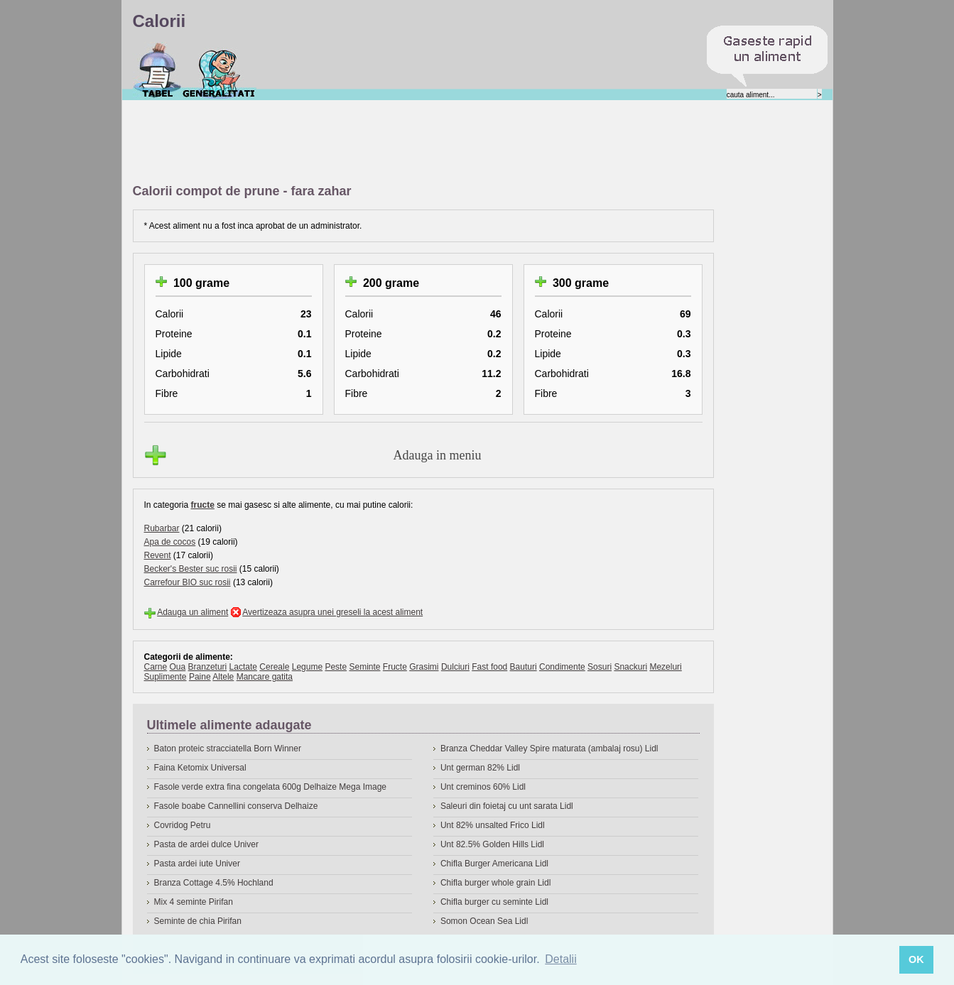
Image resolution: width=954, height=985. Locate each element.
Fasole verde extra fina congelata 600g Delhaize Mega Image (270, 787)
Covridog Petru (182, 825)
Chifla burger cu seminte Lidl (494, 902)
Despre (219, 70)
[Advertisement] (391, 143)
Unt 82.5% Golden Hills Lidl (492, 844)
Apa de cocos (170, 542)
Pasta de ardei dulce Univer (206, 844)
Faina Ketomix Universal (200, 768)
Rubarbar (162, 528)
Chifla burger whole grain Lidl (495, 883)
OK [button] (916, 959)
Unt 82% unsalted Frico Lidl (492, 825)
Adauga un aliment (192, 612)
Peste (336, 667)
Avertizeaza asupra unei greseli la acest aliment (332, 612)
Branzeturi (207, 667)
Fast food (489, 667)
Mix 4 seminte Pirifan (193, 902)
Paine (200, 677)
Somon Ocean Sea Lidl (484, 921)
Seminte (364, 667)
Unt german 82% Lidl (480, 768)
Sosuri (599, 667)
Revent (157, 555)
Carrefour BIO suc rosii (187, 582)
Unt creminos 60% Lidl (483, 787)
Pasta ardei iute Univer (197, 864)
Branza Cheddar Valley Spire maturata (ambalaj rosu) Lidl (549, 748)
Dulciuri (455, 667)
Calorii (157, 70)
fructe (203, 505)
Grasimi (423, 667)
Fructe (395, 667)
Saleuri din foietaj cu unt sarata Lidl (506, 806)
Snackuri (630, 667)
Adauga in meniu (438, 455)
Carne (156, 667)
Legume (307, 667)
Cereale (274, 667)
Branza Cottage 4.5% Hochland (213, 883)
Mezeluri (665, 667)
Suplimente (165, 677)
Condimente (562, 667)
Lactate (243, 667)
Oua (178, 667)
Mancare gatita (265, 677)
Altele (223, 677)
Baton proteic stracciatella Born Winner (227, 748)
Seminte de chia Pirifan (198, 921)
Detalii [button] (560, 959)
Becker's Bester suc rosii (190, 569)
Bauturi (523, 667)
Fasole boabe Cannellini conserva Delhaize (236, 806)
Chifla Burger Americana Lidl (494, 864)
